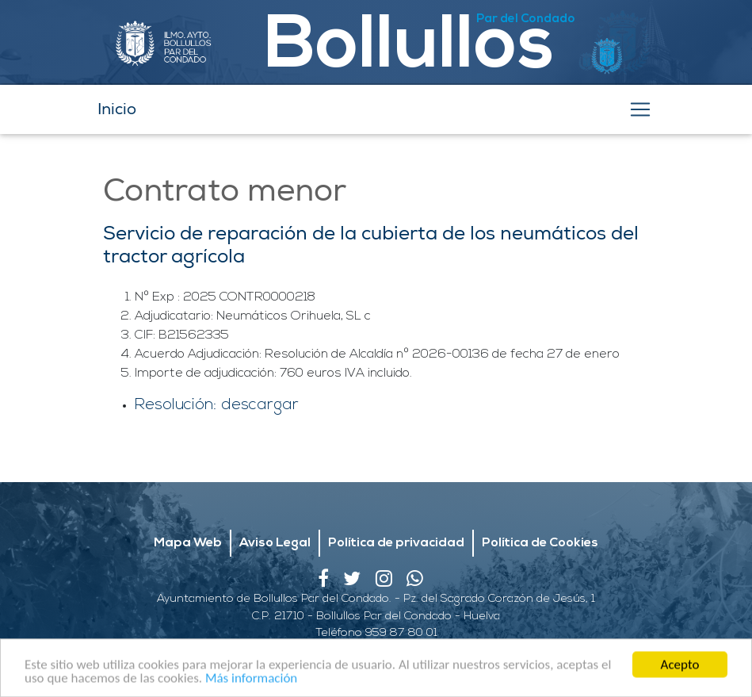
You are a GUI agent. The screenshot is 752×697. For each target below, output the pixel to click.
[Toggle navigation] (640, 109)
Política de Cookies (540, 543)
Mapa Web (188, 543)
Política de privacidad (396, 543)
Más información (251, 680)
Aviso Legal (275, 543)
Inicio (116, 109)
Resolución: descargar (217, 405)
